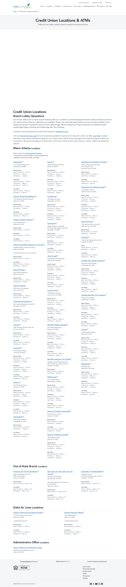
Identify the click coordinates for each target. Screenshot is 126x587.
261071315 (29, 561)
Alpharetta (17, 162)
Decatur (16, 382)
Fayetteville (51, 196)
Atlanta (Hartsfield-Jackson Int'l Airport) (28, 245)
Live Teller (97, 136)
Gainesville (51, 223)
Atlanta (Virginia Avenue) (23, 220)
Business (57, 6)
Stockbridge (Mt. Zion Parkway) (93, 295)
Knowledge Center (88, 6)
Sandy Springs (86, 222)
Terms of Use (86, 575)
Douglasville (18, 417)
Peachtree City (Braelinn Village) (93, 162)
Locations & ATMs (97, 2)
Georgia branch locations (33, 153)
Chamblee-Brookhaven (22, 301)
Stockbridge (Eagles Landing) (92, 261)
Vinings (84, 330)
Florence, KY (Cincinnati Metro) (25, 472)
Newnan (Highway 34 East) (57, 435)
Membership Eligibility (89, 569)
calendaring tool (61, 132)
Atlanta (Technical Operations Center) (28, 513)
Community (76, 6)
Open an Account (84, 2)
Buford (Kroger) (19, 270)
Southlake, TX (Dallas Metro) (92, 472)
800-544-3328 (103, 561)
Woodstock (85, 364)
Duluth (50, 162)
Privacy (85, 573)
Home (42, 6)
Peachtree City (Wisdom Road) (93, 187)
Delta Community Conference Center (27, 548)
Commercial (66, 6)
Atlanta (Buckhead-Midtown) (24, 196)
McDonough (52, 377)
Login (109, 6)
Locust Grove (52, 290)
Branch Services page (28, 136)
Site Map (85, 578)
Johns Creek (52, 256)
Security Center (87, 571)
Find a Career (86, 566)
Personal (50, 6)
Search (100, 6)
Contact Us (108, 2)
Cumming (17, 348)
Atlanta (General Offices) (73, 513)
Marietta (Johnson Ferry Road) (59, 359)
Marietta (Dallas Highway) (57, 325)
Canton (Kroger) (19, 286)
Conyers (16, 325)
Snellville (84, 237)
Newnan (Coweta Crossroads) (58, 411)
